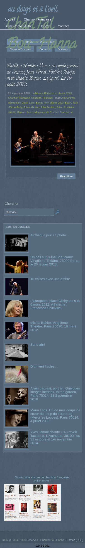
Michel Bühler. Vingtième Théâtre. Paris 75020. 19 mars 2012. (53, 326)
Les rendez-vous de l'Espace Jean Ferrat (50, 112)
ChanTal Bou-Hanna (41, 35)
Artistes (38, 93)
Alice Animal (68, 98)
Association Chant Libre (21, 102)
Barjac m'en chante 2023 (58, 93)
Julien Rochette (65, 107)
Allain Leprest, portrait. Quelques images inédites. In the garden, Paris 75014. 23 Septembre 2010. (55, 393)
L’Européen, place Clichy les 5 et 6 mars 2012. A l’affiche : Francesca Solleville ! (55, 304)
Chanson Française (19, 98)
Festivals (48, 98)
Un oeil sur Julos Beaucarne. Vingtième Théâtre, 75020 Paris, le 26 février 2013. (54, 260)
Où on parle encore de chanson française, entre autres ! (42, 479)
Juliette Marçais (17, 112)
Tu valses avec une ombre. (50, 279)
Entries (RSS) (75, 540)
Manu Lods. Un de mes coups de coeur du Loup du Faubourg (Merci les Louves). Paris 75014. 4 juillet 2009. (55, 415)
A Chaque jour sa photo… (49, 235)
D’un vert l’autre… (44, 366)
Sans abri (37, 344)
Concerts (36, 98)
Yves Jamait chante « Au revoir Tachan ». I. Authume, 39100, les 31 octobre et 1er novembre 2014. (55, 437)
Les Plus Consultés (18, 226)
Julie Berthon (48, 107)
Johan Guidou (31, 107)
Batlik (68, 102)
